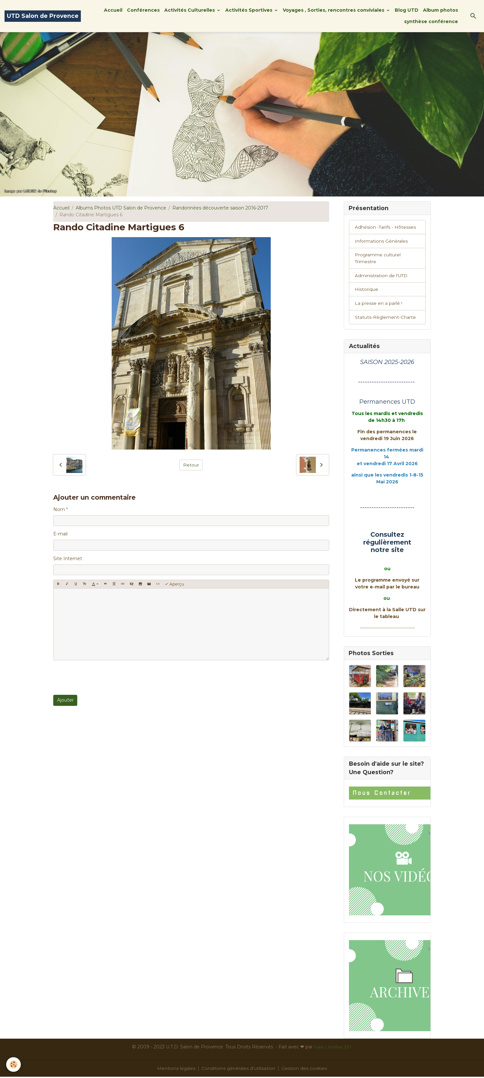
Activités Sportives (249, 10)
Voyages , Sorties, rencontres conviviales (334, 10)
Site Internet (67, 558)
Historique (366, 290)
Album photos (440, 10)
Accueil (113, 10)
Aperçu (174, 584)
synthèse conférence (431, 21)
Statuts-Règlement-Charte (385, 318)
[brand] (43, 16)
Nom (59, 509)
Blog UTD (406, 10)
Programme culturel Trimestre (378, 258)
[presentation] (102, 677)
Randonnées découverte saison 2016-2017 (220, 208)
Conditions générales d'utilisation (239, 1069)
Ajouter (65, 700)
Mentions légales (176, 1069)
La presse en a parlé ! (378, 304)
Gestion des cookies (304, 1069)
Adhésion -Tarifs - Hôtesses (385, 227)
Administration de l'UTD (381, 276)
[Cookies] (13, 1064)
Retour (191, 465)
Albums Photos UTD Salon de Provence (121, 208)
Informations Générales (381, 241)
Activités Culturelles (190, 10)
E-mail (60, 534)
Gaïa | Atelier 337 (333, 1048)
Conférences (143, 10)
